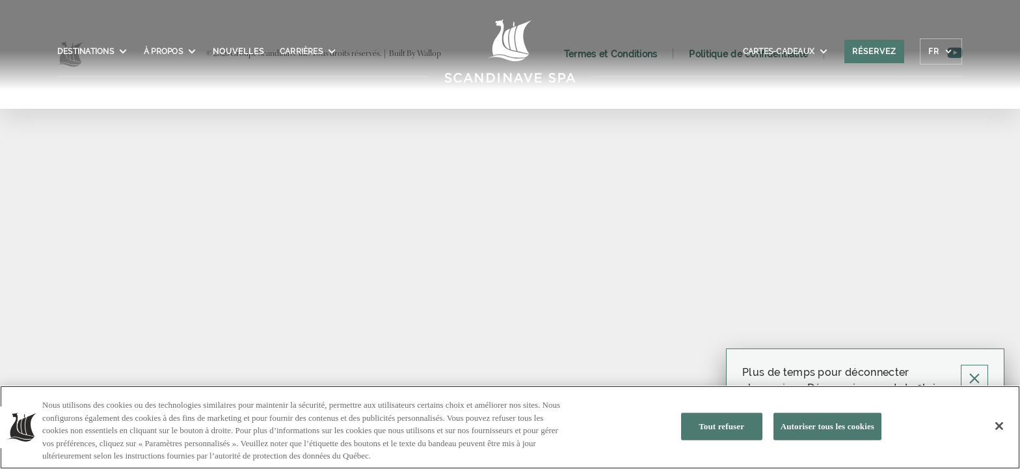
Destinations (92, 51)
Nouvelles (238, 51)
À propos (170, 51)
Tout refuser (721, 426)
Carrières (308, 51)
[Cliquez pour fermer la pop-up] (974, 378)
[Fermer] (999, 426)
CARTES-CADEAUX (786, 51)
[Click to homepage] (510, 58)
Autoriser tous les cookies (827, 426)
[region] (510, 427)
